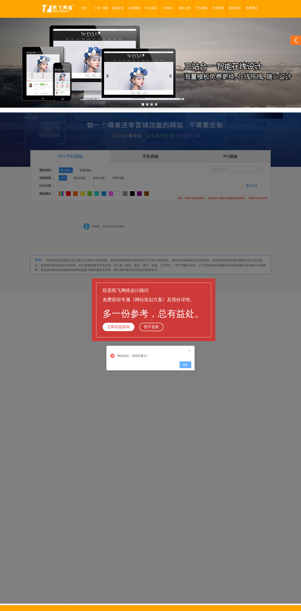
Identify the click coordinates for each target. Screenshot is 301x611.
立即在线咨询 (118, 327)
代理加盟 (218, 8)
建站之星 (185, 8)
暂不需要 (151, 327)
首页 (84, 8)
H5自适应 (151, 8)
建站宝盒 (118, 8)
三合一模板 (101, 8)
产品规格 (201, 8)
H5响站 (168, 8)
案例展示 (235, 8)
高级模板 (134, 8)
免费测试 (252, 8)
